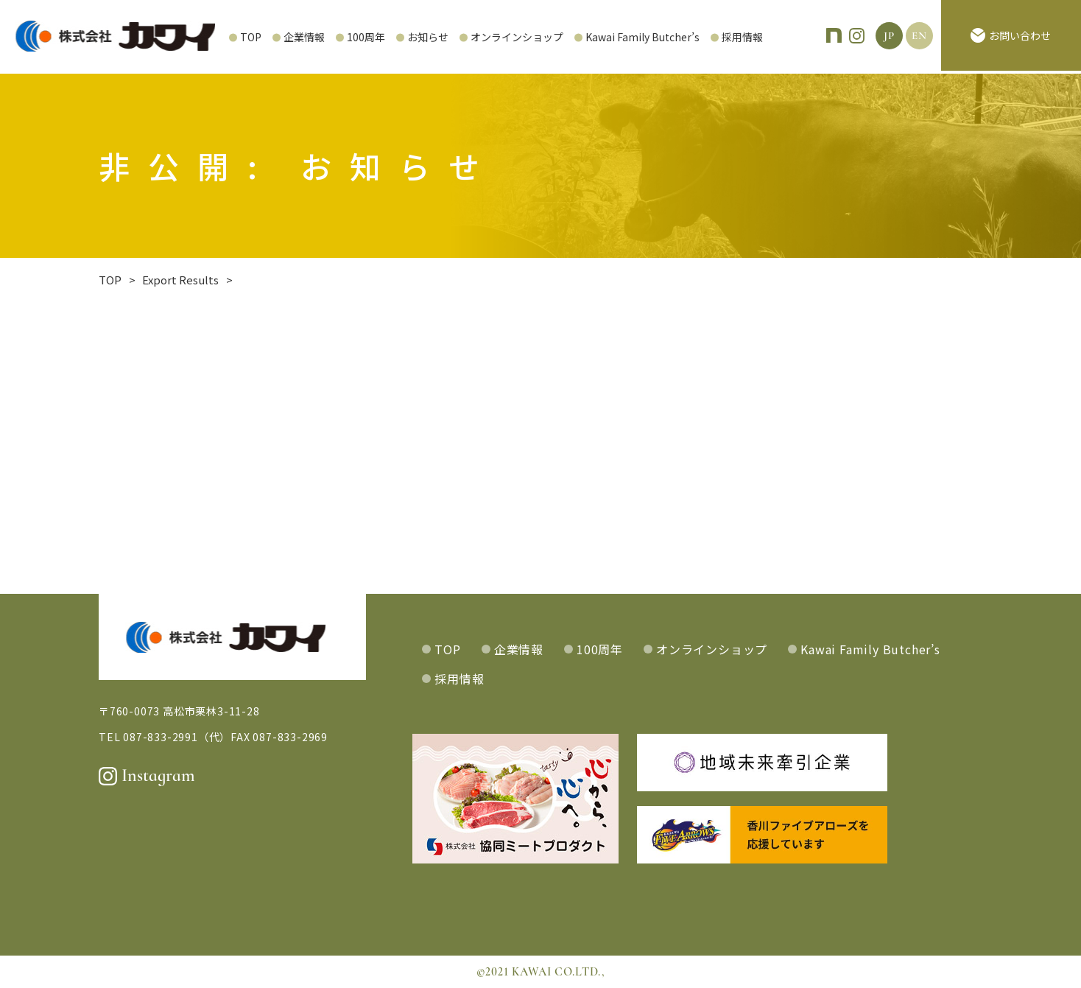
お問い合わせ (1011, 36)
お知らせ (380, 36)
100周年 (318, 36)
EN (919, 36)
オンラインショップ (469, 36)
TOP (203, 36)
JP (889, 36)
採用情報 (694, 36)
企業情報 (256, 36)
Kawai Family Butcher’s (595, 36)
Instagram (147, 775)
